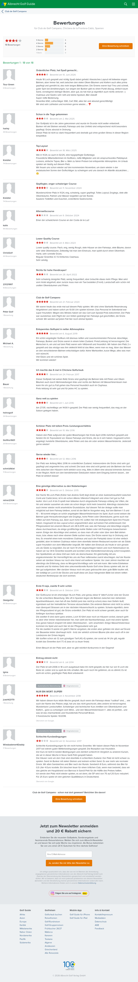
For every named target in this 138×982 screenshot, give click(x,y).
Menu (133, 4)
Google (51, 720)
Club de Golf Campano (16, 11)
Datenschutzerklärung (87, 882)
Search (126, 4)
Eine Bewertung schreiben (115, 45)
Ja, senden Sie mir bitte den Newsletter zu (69, 862)
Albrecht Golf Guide (21, 4)
